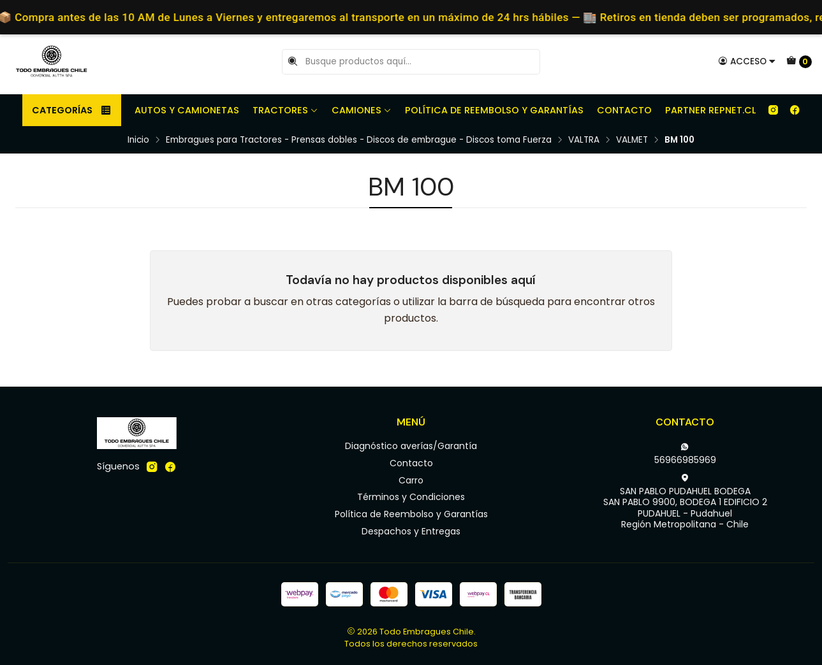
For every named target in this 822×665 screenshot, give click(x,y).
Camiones (362, 110)
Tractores (285, 110)
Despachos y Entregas (411, 531)
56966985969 (685, 454)
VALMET (632, 140)
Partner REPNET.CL (710, 110)
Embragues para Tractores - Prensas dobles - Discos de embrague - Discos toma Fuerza (359, 140)
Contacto (624, 110)
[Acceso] (747, 61)
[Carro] (799, 62)
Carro (411, 480)
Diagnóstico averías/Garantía (411, 446)
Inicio (138, 140)
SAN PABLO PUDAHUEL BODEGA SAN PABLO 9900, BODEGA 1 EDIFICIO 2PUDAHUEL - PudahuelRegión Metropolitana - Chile (685, 502)
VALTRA (583, 140)
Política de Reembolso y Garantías (494, 110)
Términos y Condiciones (411, 496)
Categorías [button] (72, 110)
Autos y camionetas (187, 110)
